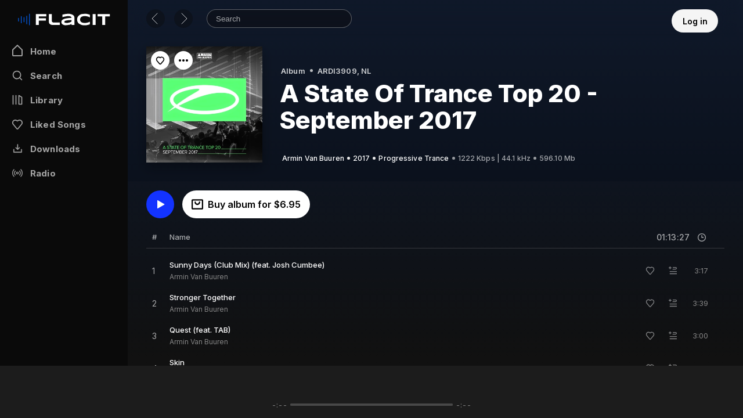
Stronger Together (202, 297)
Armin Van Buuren (198, 276)
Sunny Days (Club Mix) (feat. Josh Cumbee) (246, 264)
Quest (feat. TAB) (199, 329)
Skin (177, 362)
